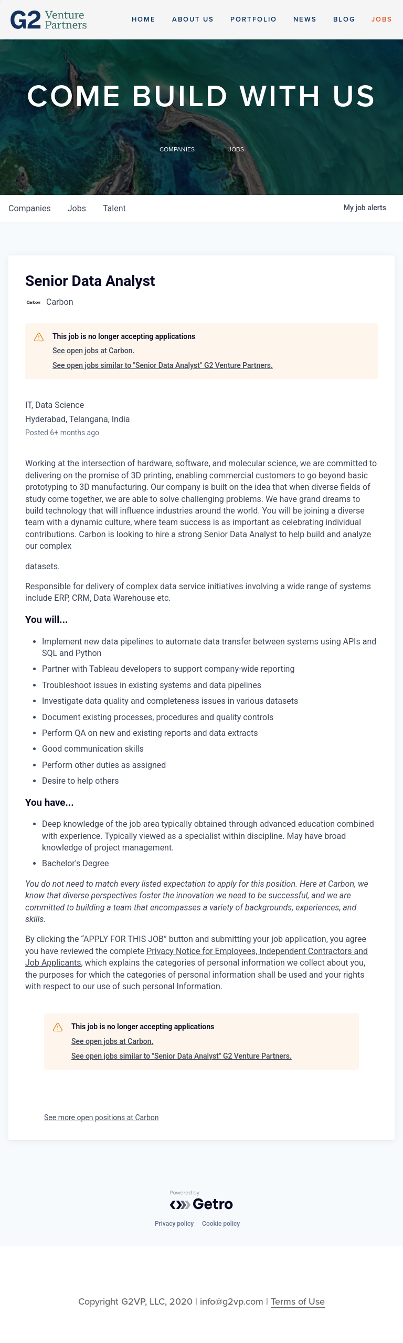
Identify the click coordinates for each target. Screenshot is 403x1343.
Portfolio (253, 19)
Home (144, 19)
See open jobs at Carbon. (93, 350)
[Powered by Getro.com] (201, 1200)
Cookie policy (221, 1223)
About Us (193, 19)
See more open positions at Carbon (101, 1117)
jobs (77, 208)
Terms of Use (298, 1301)
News (305, 19)
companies (29, 208)
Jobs (382, 19)
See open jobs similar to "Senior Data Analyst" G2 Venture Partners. (162, 365)
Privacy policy (174, 1223)
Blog (344, 19)
